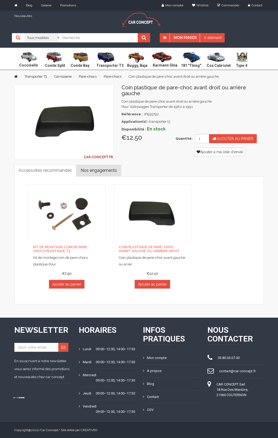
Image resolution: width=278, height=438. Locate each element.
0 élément (212, 38)
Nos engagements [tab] (99, 170)
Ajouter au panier (232, 139)
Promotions (68, 5)
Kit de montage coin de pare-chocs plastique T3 (61, 249)
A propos (152, 371)
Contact (255, 5)
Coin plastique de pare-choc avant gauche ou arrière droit (149, 249)
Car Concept (49, 430)
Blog (29, 5)
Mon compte (172, 5)
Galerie (46, 5)
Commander (228, 5)
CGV (148, 410)
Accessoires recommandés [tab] (45, 170)
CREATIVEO (89, 430)
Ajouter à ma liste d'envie (220, 152)
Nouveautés (23, 16)
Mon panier (185, 38)
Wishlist (200, 5)
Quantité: (183, 139)
